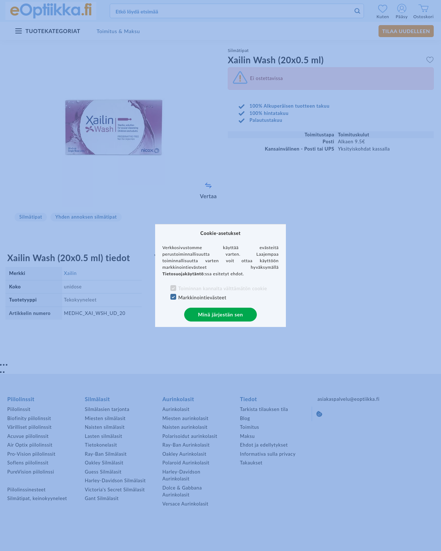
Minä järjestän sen (220, 314)
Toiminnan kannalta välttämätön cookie (222, 288)
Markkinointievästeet (202, 297)
